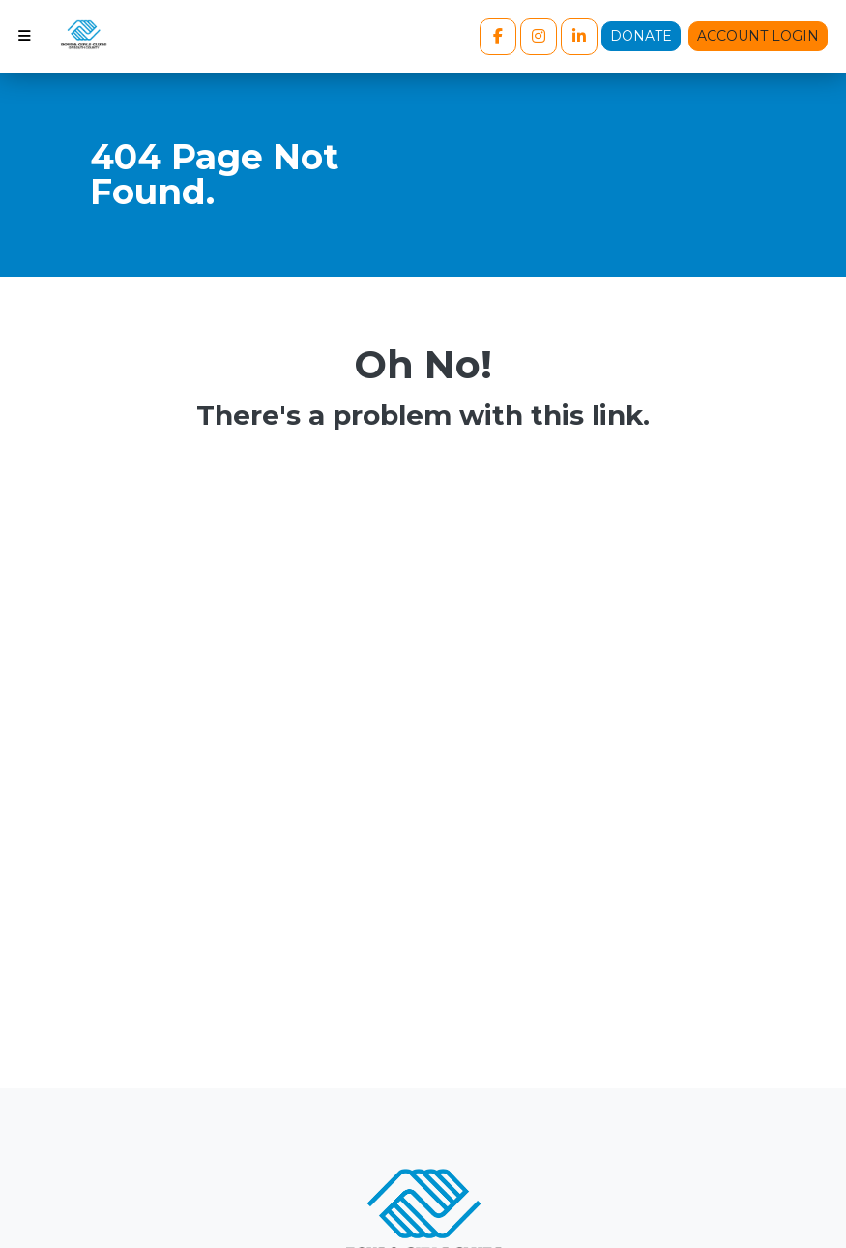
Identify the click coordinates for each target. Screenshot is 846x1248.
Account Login (758, 36)
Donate (641, 36)
